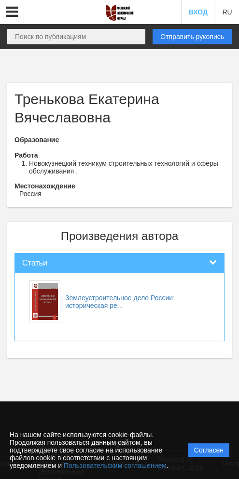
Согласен (209, 450)
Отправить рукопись (192, 36)
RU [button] (227, 12)
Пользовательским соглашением (115, 465)
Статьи (34, 263)
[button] (12, 12)
